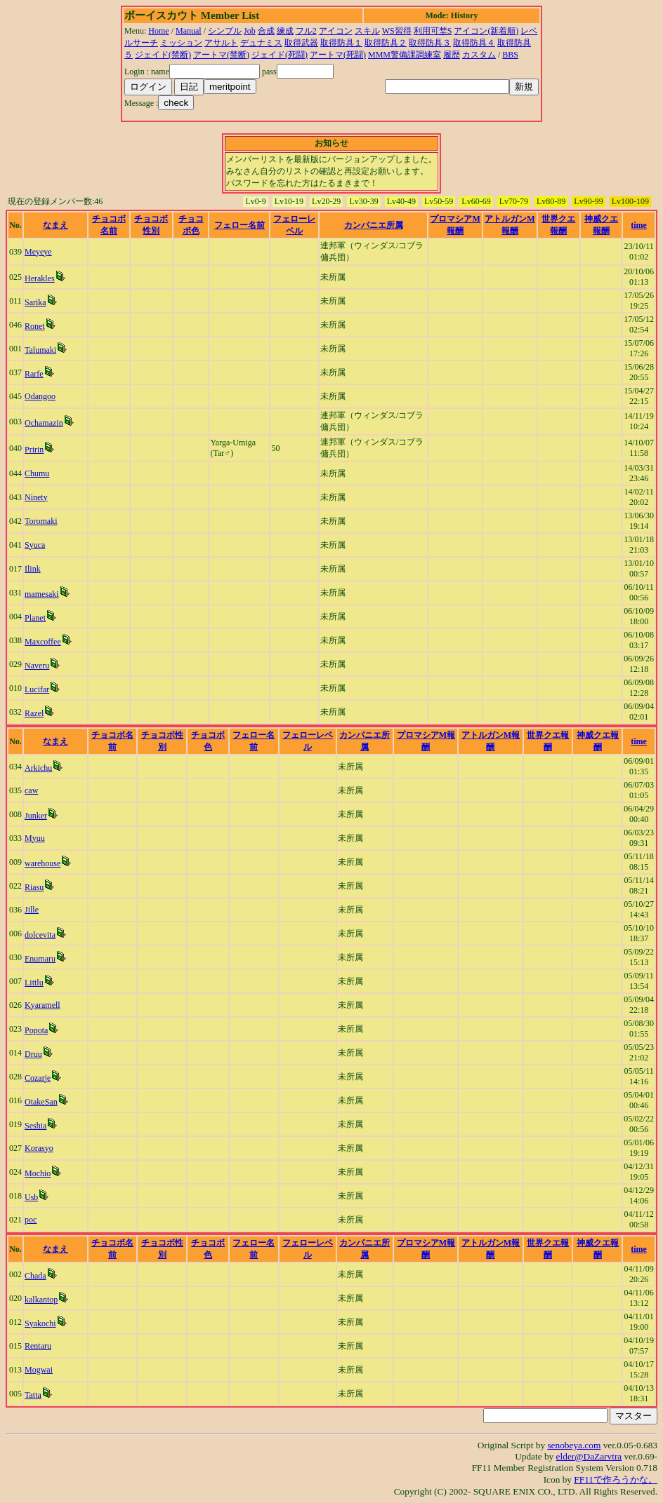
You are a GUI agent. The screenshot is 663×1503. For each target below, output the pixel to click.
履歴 (451, 55)
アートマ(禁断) (221, 55)
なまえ (55, 225)
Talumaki (40, 350)
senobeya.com (573, 1445)
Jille (32, 910)
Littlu (34, 983)
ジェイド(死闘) (279, 55)
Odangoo (40, 396)
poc (31, 1220)
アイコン (336, 31)
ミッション (181, 43)
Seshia (35, 1126)
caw (31, 790)
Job (250, 31)
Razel (34, 713)
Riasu (34, 887)
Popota (36, 1030)
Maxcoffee (43, 642)
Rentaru (38, 1346)
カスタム (479, 55)
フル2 (306, 31)
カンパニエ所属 (373, 225)
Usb (31, 1197)
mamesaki (42, 594)
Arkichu (38, 768)
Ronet (35, 326)
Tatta (33, 1395)
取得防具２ (386, 43)
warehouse (42, 863)
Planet (35, 618)
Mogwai (39, 1370)
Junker (36, 816)
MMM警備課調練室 (404, 55)
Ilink (33, 569)
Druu (33, 1054)
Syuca (35, 545)
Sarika (35, 302)
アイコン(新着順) (486, 31)
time (639, 225)
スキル (367, 31)
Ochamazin (44, 423)
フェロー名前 (239, 225)
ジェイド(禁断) (163, 55)
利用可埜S (433, 31)
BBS (510, 55)
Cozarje (38, 1078)
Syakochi (40, 1323)
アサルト (221, 43)
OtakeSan (41, 1102)
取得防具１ (341, 43)
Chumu (37, 473)
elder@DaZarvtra (589, 1456)
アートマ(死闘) (338, 55)
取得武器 (301, 43)
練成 (285, 31)
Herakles (40, 278)
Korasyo (39, 1148)
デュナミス (261, 43)
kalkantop (41, 1300)
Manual (189, 31)
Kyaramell (42, 1005)
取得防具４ (474, 43)
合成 (266, 31)
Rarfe (34, 374)
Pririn (34, 449)
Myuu (35, 838)
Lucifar (37, 689)
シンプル (225, 31)
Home (158, 31)
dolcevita (40, 935)
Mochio (38, 1173)
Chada (35, 1276)
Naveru (37, 665)
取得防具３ (430, 43)
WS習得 (397, 31)
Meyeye (38, 252)
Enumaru (40, 959)
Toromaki (41, 521)
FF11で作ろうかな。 (615, 1479)
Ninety (36, 497)
